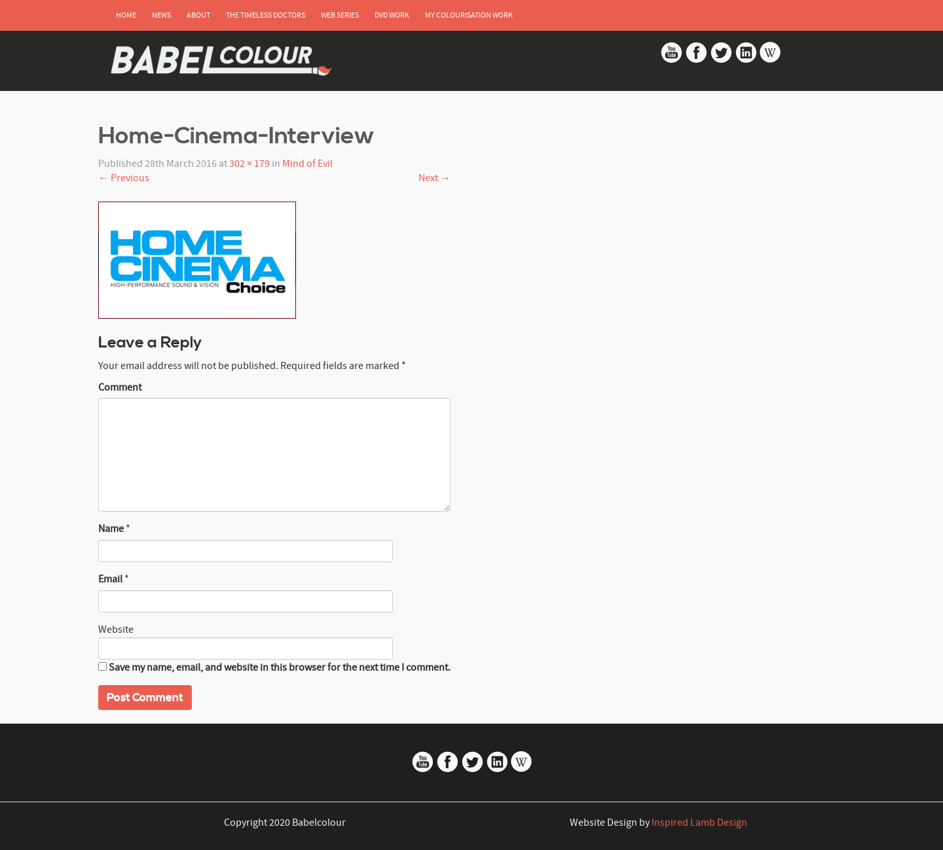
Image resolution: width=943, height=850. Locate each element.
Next (434, 178)
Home (126, 15)
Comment (119, 387)
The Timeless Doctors (265, 15)
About (198, 15)
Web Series (340, 15)
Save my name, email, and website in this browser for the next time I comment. (280, 667)
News (161, 15)
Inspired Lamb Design (699, 822)
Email (110, 579)
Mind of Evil (307, 163)
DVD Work (392, 15)
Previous (123, 178)
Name (111, 528)
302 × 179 (249, 163)
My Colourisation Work (469, 15)
